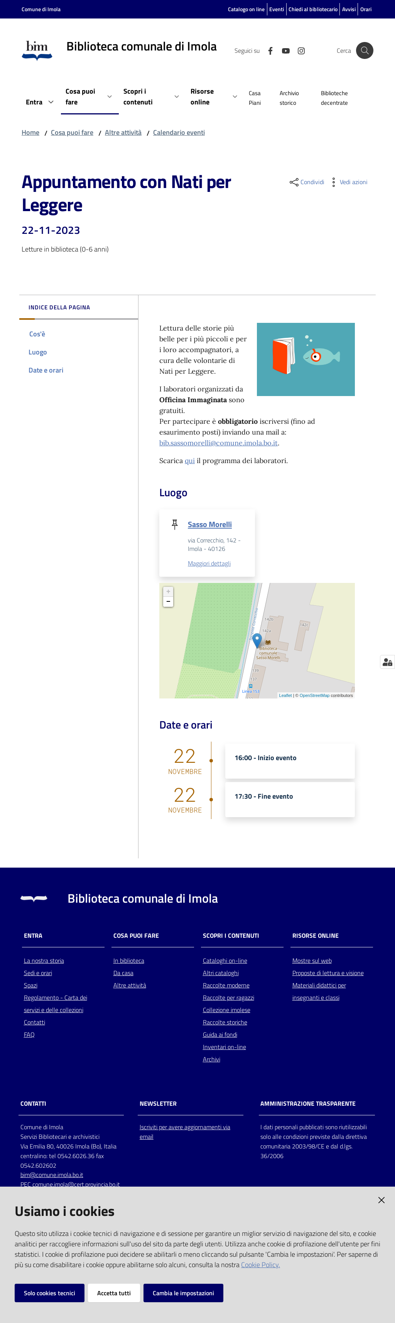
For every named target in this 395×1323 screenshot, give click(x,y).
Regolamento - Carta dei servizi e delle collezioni (55, 1003)
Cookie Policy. (260, 1264)
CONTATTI (33, 1104)
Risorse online (315, 935)
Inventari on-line (224, 1046)
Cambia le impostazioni (183, 1293)
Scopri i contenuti (231, 935)
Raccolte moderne (226, 985)
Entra (33, 935)
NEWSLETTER (158, 1104)
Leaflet (285, 695)
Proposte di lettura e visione (328, 972)
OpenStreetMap (315, 695)
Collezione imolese (226, 1009)
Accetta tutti (114, 1293)
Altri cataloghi (221, 972)
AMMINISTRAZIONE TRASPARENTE (308, 1104)
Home (30, 132)
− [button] (168, 602)
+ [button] (168, 592)
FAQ (29, 1034)
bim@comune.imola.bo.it (51, 1175)
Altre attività (123, 132)
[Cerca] (364, 50)
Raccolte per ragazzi (228, 997)
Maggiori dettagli (209, 563)
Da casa (123, 972)
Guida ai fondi (220, 1034)
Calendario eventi (179, 132)
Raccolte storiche (225, 1022)
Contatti (34, 1022)
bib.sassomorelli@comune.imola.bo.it (218, 442)
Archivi (211, 1059)
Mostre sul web (312, 960)
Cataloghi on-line (225, 960)
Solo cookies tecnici (49, 1293)
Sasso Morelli (210, 524)
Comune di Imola (41, 9)
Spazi (30, 985)
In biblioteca (128, 960)
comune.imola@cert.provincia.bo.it (76, 1184)
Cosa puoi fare (72, 132)
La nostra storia (44, 960)
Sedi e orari (38, 972)
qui (190, 460)
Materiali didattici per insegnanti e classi (319, 991)
